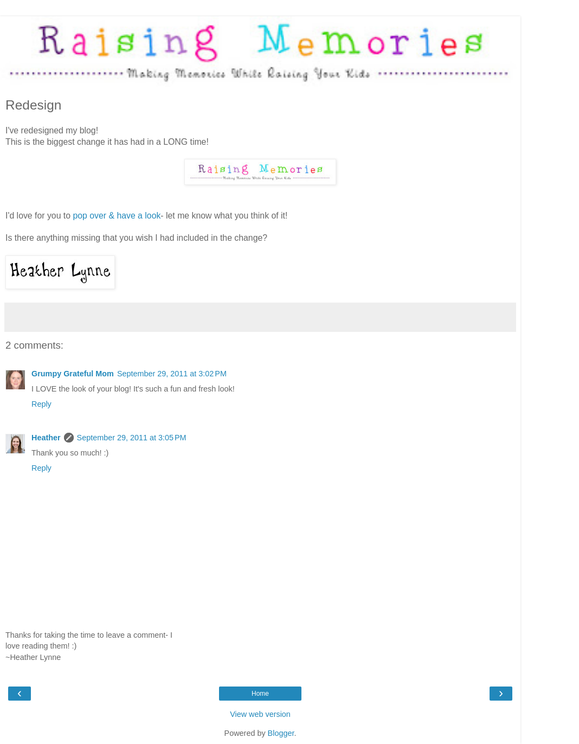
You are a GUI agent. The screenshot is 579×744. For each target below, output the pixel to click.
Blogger (281, 733)
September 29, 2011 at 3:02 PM (172, 373)
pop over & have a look (116, 215)
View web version (260, 714)
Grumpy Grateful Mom (72, 373)
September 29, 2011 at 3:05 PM (131, 437)
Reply (41, 404)
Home (260, 693)
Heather (46, 437)
